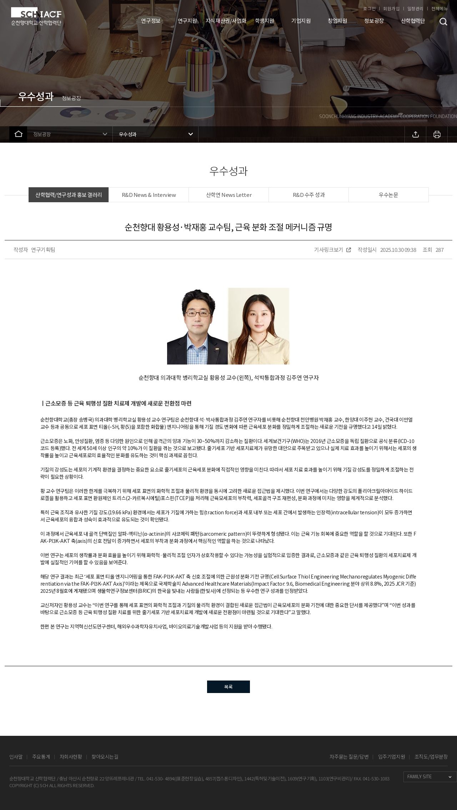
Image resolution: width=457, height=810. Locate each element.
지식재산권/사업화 (226, 20)
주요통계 (41, 756)
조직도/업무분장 (431, 756)
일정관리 (415, 8)
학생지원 (264, 20)
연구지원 (187, 20)
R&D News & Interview (149, 194)
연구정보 (150, 20)
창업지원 (337, 20)
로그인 (369, 8)
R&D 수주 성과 (309, 194)
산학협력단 (413, 20)
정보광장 (373, 20)
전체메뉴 (439, 8)
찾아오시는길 (104, 756)
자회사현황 (71, 756)
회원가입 (391, 8)
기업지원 (301, 20)
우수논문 (388, 194)
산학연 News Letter (228, 194)
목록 (228, 686)
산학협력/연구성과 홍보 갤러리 (68, 194)
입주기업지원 (391, 756)
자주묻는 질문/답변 (349, 756)
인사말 (16, 756)
